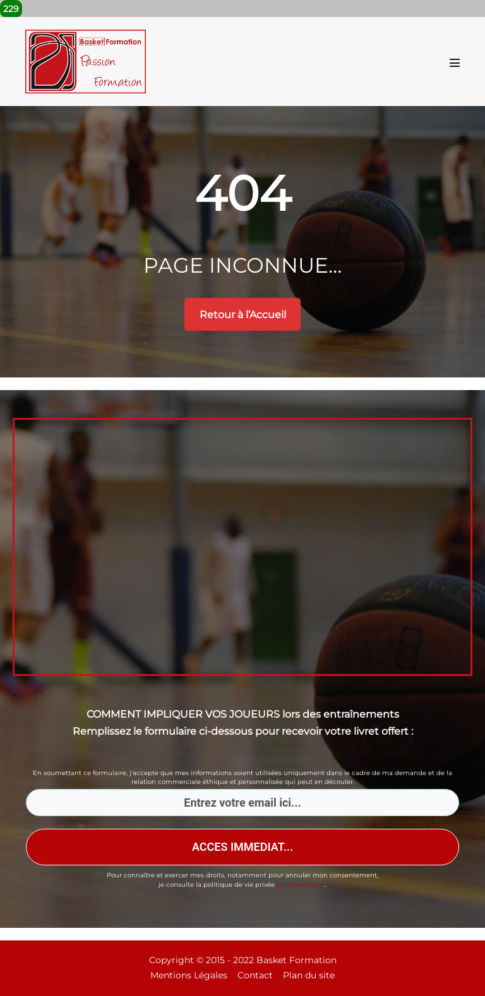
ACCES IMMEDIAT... (242, 846)
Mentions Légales (188, 975)
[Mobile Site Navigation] (455, 62)
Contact (255, 975)
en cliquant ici (300, 884)
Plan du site (309, 975)
